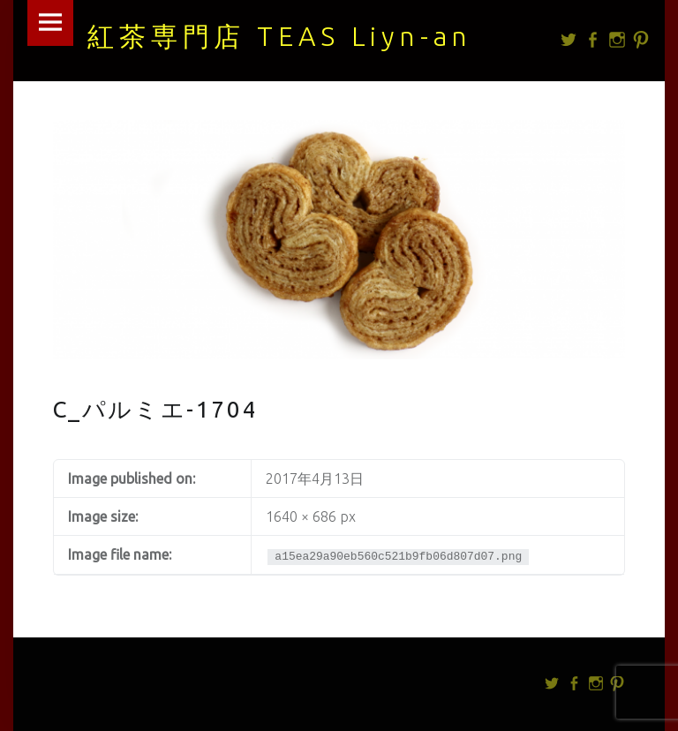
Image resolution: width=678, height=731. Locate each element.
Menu (50, 23)
